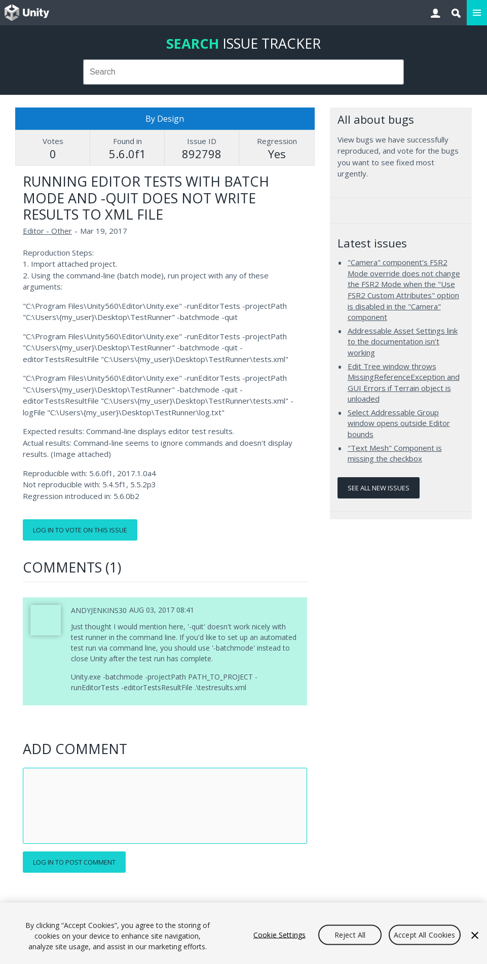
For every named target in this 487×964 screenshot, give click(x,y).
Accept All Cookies (425, 934)
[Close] (475, 935)
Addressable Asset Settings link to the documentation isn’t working (403, 342)
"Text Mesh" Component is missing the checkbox (395, 453)
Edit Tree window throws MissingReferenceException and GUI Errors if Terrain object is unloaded (404, 382)
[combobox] (243, 72)
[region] (243, 933)
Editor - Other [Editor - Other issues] (47, 231)
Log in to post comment (74, 862)
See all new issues (378, 487)
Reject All (349, 934)
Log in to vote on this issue (80, 529)
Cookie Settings (279, 934)
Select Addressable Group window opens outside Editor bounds (399, 423)
